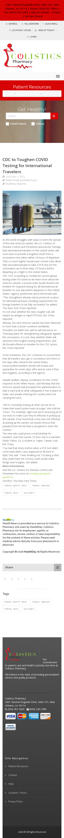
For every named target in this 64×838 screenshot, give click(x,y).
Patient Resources (27, 93)
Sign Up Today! (44, 30)
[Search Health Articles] (28, 116)
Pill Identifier (30, 23)
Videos (37, 123)
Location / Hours (20, 30)
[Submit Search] (54, 116)
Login (31, 36)
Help (10, 783)
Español (12, 23)
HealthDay (30, 551)
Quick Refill (50, 23)
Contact (12, 775)
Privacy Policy (15, 801)
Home (9, 93)
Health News (16, 123)
